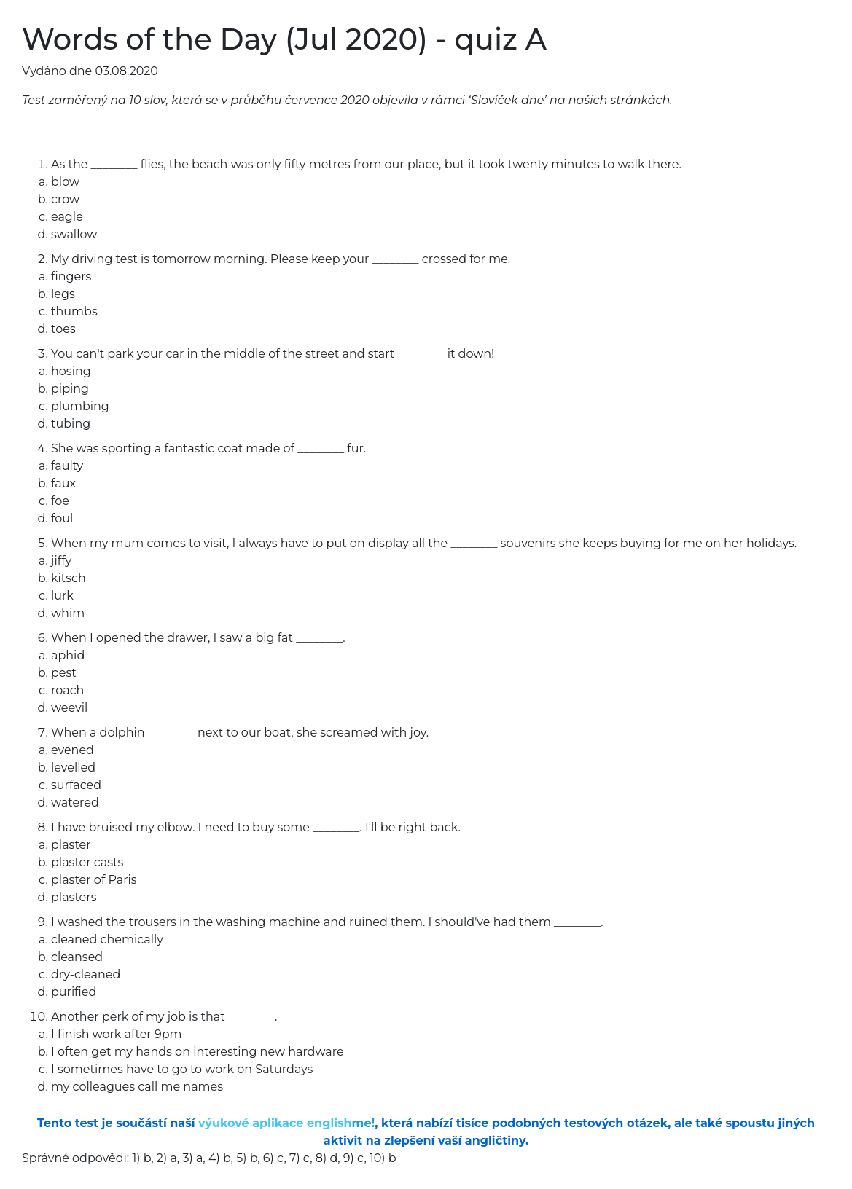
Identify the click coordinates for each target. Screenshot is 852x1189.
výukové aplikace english (286, 1123)
